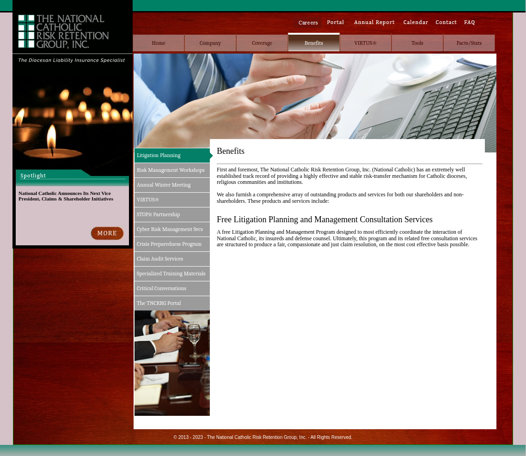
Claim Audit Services (160, 258)
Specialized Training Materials (171, 273)
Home (158, 43)
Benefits (314, 43)
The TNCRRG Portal (159, 303)
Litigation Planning (158, 155)
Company (210, 43)
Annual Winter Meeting (163, 185)
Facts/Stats (469, 43)
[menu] (174, 229)
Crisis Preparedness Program (169, 244)
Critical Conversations (161, 288)
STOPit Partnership (158, 214)
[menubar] (314, 42)
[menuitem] (158, 42)
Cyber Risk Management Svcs (170, 229)
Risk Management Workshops (171, 170)
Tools (417, 43)
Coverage (262, 43)
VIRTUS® (366, 43)
